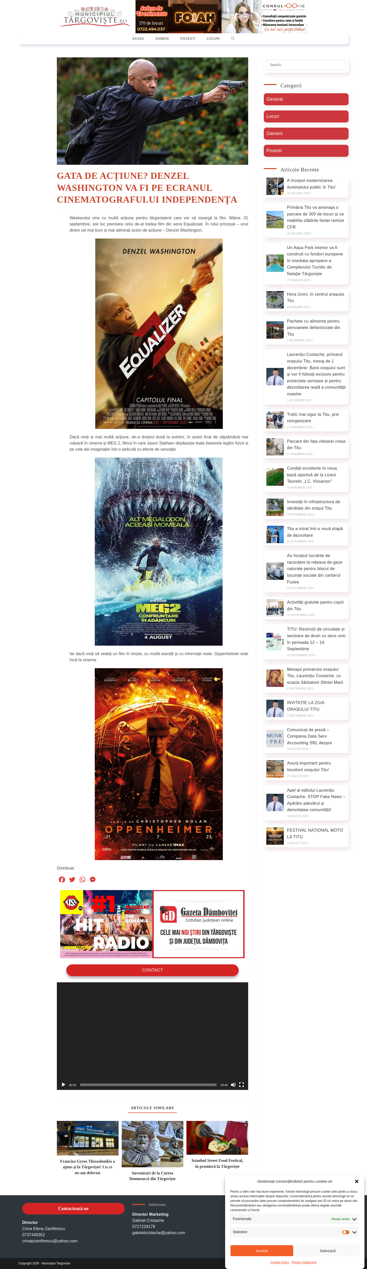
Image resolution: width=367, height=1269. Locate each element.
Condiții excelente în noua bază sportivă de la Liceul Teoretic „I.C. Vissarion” (312, 474)
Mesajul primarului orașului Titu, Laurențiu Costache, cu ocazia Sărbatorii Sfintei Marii (315, 676)
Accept (262, 1251)
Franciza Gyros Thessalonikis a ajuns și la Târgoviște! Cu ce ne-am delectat (87, 1166)
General (274, 99)
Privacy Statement (304, 1262)
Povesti (273, 150)
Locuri (272, 116)
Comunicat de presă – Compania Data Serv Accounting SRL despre (309, 736)
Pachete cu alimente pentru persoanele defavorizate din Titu (313, 327)
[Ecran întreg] (241, 1084)
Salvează (328, 1251)
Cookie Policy (279, 1262)
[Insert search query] (306, 65)
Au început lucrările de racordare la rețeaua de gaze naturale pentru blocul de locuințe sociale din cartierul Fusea (315, 568)
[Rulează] (63, 1084)
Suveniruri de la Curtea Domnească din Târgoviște (152, 1175)
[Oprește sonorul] (233, 1084)
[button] (356, 1181)
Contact (152, 970)
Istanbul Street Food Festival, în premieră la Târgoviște (217, 1163)
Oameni (274, 133)
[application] (152, 1036)
